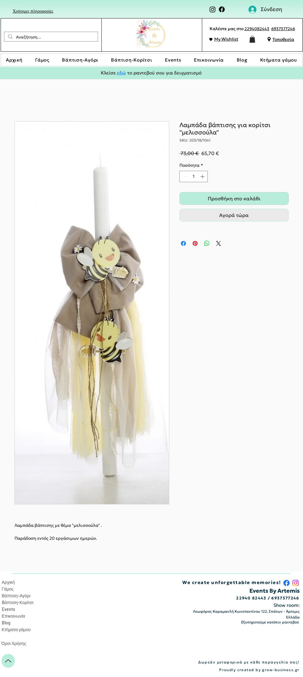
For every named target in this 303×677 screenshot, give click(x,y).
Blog (6, 622)
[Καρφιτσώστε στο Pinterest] (195, 243)
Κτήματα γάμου (16, 629)
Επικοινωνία (13, 616)
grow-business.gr (280, 669)
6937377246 (283, 28)
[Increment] (203, 176)
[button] (252, 39)
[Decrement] (184, 176)
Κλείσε (109, 73)
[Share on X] (218, 243)
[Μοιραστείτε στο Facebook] (183, 243)
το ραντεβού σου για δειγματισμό (164, 73)
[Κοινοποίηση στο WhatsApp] (207, 243)
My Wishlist (226, 39)
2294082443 (256, 28)
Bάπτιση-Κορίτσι (18, 602)
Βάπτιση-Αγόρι (16, 595)
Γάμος (8, 588)
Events (8, 609)
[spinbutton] (193, 176)
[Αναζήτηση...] (50, 37)
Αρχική (8, 582)
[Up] (8, 661)
